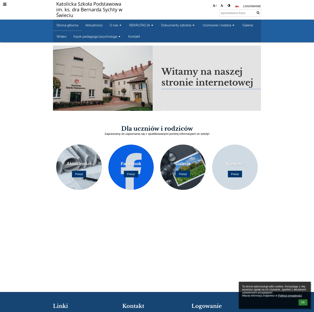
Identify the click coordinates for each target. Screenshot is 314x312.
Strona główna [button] (67, 25)
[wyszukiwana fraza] (240, 13)
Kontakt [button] (134, 36)
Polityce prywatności (290, 295)
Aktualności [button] (94, 25)
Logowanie (252, 6)
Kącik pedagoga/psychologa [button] (97, 36)
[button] (237, 6)
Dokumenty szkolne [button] (178, 25)
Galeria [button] (247, 25)
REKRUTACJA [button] (141, 25)
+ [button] (215, 5)
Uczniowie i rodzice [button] (219, 25)
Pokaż (79, 174)
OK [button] (303, 302)
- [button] (222, 5)
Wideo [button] (61, 36)
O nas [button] (116, 25)
